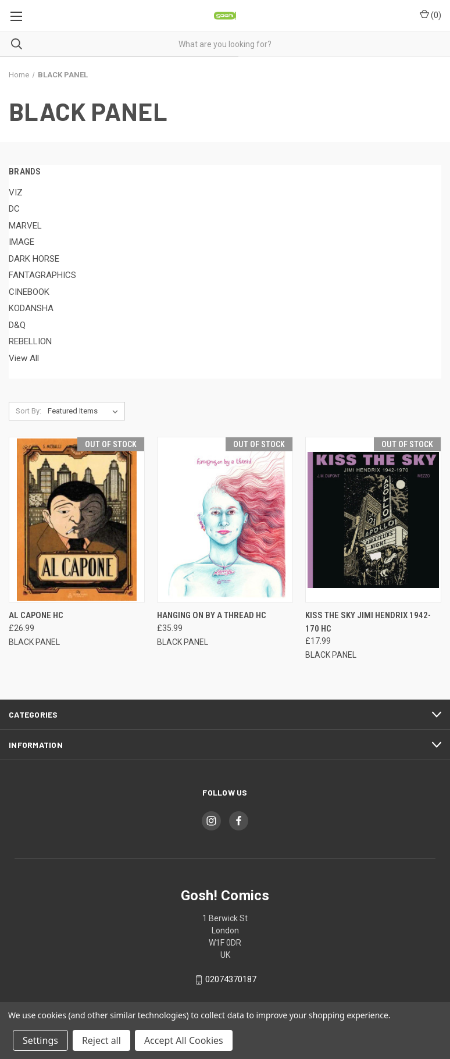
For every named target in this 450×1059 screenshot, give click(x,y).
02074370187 (230, 979)
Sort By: (28, 411)
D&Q (17, 325)
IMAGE (21, 242)
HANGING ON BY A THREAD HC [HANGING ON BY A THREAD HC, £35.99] (211, 615)
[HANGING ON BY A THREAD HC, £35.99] (225, 519)
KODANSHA (31, 308)
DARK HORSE (34, 259)
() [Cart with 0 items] (430, 14)
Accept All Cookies (183, 1040)
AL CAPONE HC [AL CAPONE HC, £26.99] (36, 615)
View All (24, 358)
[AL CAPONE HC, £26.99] (76, 519)
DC (14, 209)
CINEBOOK (29, 292)
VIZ (16, 192)
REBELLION (30, 341)
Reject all (101, 1040)
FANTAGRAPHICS (42, 275)
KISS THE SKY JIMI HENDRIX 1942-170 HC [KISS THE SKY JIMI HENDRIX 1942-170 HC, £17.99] (368, 622)
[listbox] (85, 411)
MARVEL (25, 225)
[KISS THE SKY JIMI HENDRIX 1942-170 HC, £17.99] (373, 519)
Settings (40, 1040)
